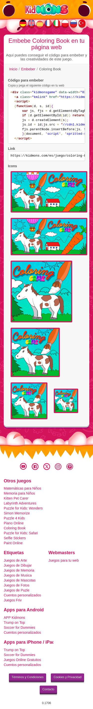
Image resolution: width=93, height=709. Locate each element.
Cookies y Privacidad (67, 677)
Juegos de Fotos (17, 585)
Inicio (13, 69)
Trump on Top (14, 623)
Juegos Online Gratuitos (22, 660)
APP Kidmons (14, 618)
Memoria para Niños (19, 493)
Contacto (48, 689)
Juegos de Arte (15, 560)
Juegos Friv (13, 600)
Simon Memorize (17, 513)
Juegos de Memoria (19, 570)
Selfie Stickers (15, 538)
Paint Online (13, 543)
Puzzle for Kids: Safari (21, 533)
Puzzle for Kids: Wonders (23, 508)
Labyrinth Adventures (20, 503)
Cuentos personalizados (22, 595)
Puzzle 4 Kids (14, 518)
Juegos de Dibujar (18, 565)
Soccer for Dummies (19, 627)
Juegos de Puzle (17, 590)
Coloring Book (15, 528)
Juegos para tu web (63, 560)
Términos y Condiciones (28, 677)
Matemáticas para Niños (22, 488)
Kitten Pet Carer (16, 498)
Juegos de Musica (18, 575)
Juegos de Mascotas (19, 580)
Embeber (28, 69)
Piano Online (14, 523)
